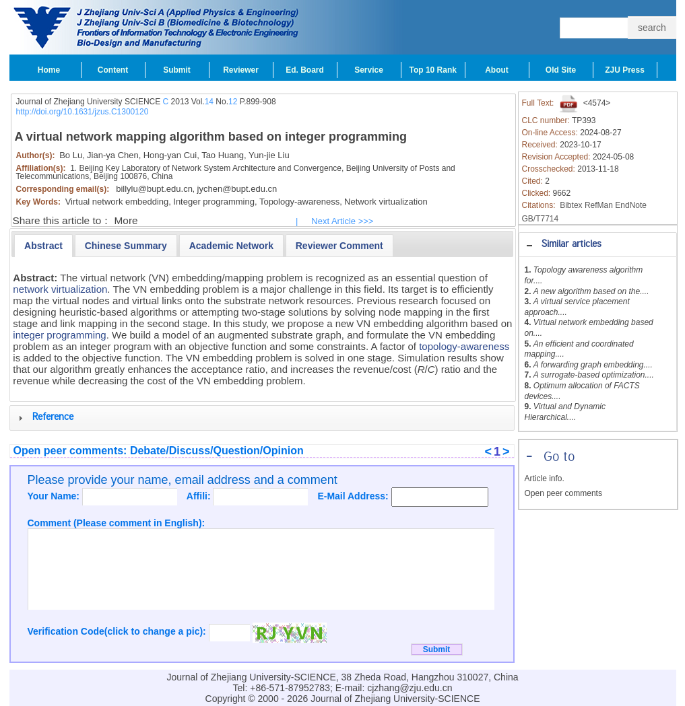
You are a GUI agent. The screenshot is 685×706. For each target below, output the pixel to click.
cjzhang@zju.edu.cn (409, 687)
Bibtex (571, 205)
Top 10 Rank (433, 70)
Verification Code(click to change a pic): (118, 631)
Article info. (544, 478)
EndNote (631, 205)
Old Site (561, 70)
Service (368, 70)
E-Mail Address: (354, 496)
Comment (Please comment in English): (116, 523)
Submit (177, 70)
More (126, 220)
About (497, 70)
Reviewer (241, 70)
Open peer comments (563, 493)
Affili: (200, 496)
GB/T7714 (540, 218)
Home (49, 70)
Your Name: (55, 496)
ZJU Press (625, 70)
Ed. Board (305, 70)
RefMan (599, 205)
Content (113, 70)
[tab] (598, 244)
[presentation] (43, 245)
